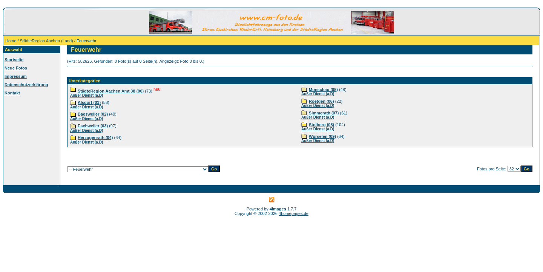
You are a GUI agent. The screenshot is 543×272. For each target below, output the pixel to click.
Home (10, 41)
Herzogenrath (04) (95, 137)
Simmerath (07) (324, 113)
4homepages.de (293, 213)
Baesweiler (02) (93, 114)
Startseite (14, 59)
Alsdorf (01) (89, 102)
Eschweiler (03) (93, 126)
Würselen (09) (322, 136)
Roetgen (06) (321, 101)
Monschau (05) (323, 89)
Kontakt (12, 93)
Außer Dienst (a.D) (86, 95)
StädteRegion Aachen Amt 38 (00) (111, 91)
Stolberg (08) (321, 124)
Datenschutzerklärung (26, 84)
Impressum (16, 76)
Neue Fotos (16, 68)
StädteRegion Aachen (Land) (46, 41)
